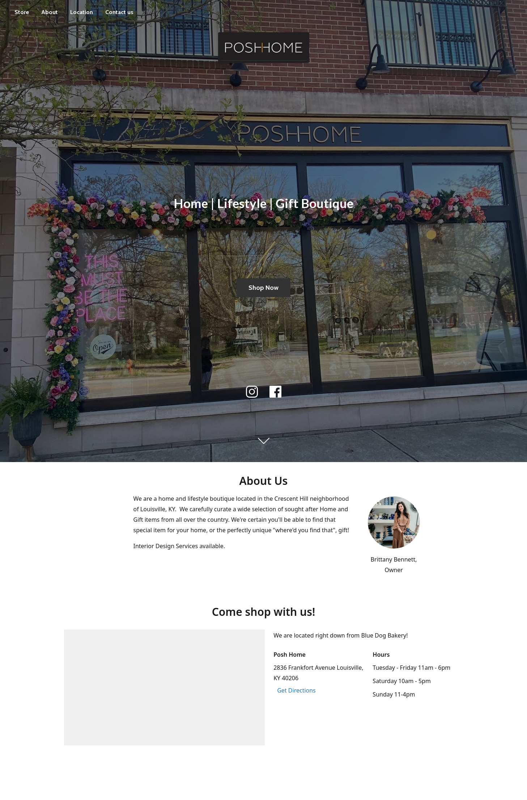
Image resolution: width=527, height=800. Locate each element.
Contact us (119, 12)
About (49, 12)
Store (21, 12)
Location (81, 12)
